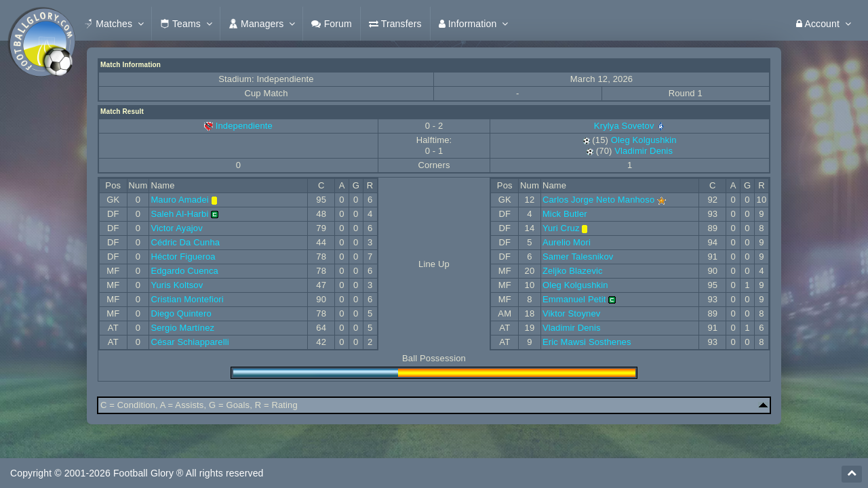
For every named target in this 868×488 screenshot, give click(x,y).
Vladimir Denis (643, 151)
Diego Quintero (181, 313)
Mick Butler (564, 214)
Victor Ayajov (177, 228)
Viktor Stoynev (571, 313)
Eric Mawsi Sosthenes (586, 342)
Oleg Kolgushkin (644, 140)
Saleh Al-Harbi (179, 214)
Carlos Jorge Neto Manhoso (598, 200)
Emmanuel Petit (574, 299)
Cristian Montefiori (187, 299)
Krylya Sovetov (629, 126)
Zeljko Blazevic (572, 271)
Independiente (244, 126)
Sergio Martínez (182, 328)
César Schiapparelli (190, 342)
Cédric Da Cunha (185, 242)
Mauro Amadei (180, 200)
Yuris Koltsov (177, 285)
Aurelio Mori (566, 242)
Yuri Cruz (561, 228)
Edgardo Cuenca (184, 271)
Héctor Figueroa (183, 256)
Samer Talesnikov (578, 256)
